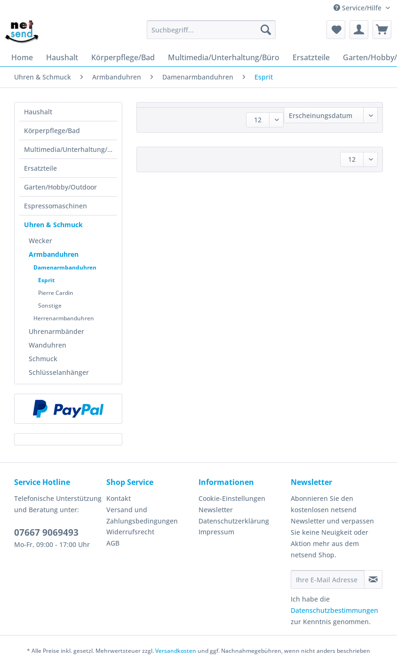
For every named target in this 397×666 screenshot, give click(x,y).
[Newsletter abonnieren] (373, 579)
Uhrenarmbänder (56, 331)
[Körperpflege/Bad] (123, 57)
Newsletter (215, 509)
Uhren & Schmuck (53, 224)
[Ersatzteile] (311, 57)
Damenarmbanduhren (64, 267)
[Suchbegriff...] (211, 29)
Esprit (46, 280)
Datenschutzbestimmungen (334, 610)
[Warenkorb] (382, 29)
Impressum (216, 531)
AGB (112, 543)
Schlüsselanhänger (59, 372)
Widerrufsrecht (130, 531)
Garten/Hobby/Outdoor (60, 186)
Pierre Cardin (55, 293)
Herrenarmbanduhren (63, 318)
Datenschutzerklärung (233, 520)
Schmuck (43, 358)
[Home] (22, 57)
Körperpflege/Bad (52, 130)
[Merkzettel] (335, 29)
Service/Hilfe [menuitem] (358, 7)
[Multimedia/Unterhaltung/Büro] (223, 57)
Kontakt (118, 498)
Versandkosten (175, 651)
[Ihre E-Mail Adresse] (328, 579)
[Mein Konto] (358, 29)
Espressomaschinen (55, 205)
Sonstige (50, 305)
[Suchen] (266, 29)
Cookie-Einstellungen (231, 498)
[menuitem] (211, 34)
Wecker (40, 240)
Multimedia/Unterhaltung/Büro (70, 149)
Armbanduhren (54, 254)
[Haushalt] (62, 57)
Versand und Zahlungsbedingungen (142, 515)
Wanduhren (47, 345)
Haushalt (38, 111)
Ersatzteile (40, 168)
